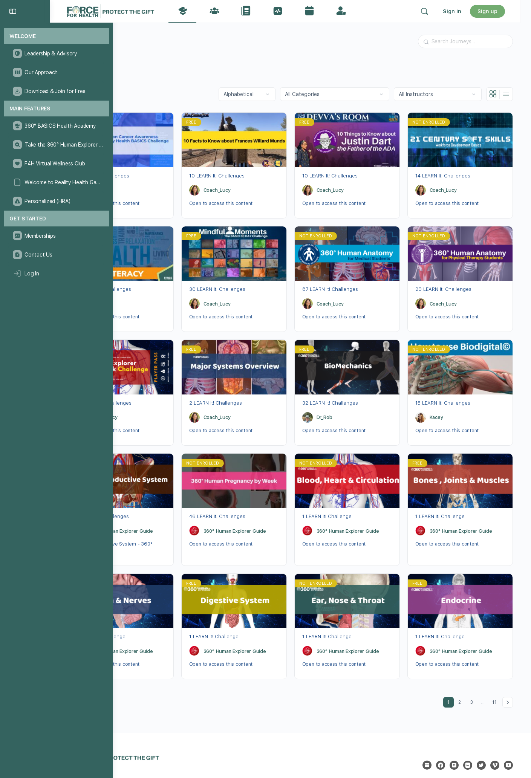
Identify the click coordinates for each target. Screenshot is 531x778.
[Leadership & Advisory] (56, 53)
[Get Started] (56, 219)
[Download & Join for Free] (56, 91)
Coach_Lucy (243, 186)
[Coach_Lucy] (220, 186)
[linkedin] (470, 745)
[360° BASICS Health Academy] (56, 125)
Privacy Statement (233, 761)
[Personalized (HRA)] (56, 201)
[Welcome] (56, 36)
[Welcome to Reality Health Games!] (56, 182)
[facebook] (443, 745)
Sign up (498, 11)
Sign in (462, 11)
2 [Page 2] (464, 681)
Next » (510, 682)
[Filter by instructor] (441, 94)
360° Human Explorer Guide (155, 515)
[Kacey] (431, 405)
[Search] (434, 11)
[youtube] (511, 745)
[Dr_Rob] (115, 186)
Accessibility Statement (288, 761)
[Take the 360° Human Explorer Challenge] (56, 144)
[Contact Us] (56, 254)
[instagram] (457, 745)
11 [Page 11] (499, 681)
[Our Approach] (56, 72)
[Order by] (250, 94)
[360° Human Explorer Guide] (115, 515)
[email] (430, 745)
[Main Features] (56, 109)
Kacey (447, 405)
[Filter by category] (337, 94)
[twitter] (484, 745)
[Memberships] (56, 235)
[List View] (509, 94)
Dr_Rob (132, 186)
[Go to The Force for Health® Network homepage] (147, 10)
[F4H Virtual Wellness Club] (56, 163)
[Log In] (56, 273)
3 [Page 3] (477, 681)
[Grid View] (496, 94)
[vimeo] (497, 745)
